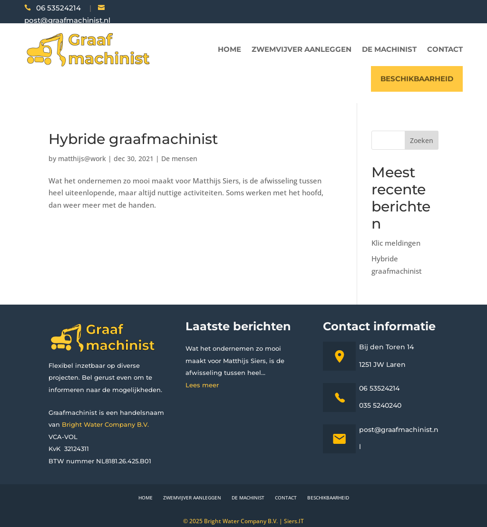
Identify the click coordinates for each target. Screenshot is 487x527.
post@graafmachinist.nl (67, 20)
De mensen (179, 158)
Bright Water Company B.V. (105, 424)
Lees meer (202, 385)
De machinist (389, 49)
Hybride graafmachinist (133, 139)
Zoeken (421, 140)
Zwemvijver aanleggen (301, 49)
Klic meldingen (395, 243)
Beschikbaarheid (416, 78)
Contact (445, 49)
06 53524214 (58, 7)
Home (229, 49)
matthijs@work (82, 158)
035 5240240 (380, 405)
